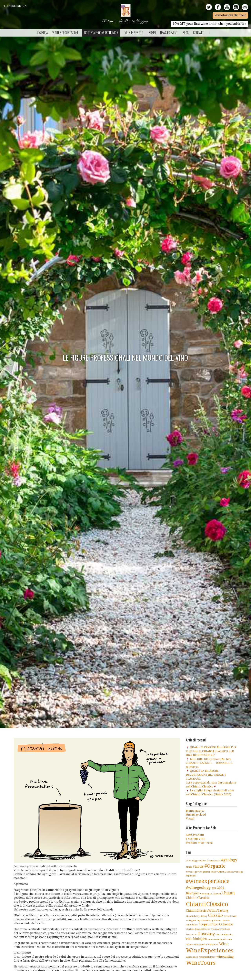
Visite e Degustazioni (65, 32)
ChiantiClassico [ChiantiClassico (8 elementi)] (207, 904)
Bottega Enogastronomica (101, 32)
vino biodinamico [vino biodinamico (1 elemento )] (224, 934)
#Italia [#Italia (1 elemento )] (189, 867)
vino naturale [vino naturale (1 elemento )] (200, 944)
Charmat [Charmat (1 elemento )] (217, 893)
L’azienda (42, 32)
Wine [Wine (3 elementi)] (223, 944)
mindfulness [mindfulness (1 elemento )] (192, 924)
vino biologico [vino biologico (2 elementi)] (196, 939)
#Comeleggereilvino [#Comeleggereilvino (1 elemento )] (196, 860)
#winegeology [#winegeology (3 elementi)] (198, 887)
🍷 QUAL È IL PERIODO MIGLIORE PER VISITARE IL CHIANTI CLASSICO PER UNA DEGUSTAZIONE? (211, 751)
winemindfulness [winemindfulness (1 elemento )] (207, 957)
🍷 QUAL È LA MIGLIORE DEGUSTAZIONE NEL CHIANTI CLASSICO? (206, 774)
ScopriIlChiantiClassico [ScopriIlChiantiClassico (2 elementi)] (216, 924)
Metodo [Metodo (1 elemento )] (226, 920)
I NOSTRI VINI (195, 839)
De (14, 5)
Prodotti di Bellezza (199, 842)
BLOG (186, 32)
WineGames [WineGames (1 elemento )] (192, 957)
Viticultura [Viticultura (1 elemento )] (213, 944)
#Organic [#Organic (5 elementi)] (214, 866)
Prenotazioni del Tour (230, 15)
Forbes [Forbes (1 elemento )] (218, 920)
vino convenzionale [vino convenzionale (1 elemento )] (217, 939)
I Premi (152, 32)
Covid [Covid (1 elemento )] (226, 916)
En (9, 5)
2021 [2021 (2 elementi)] (220, 888)
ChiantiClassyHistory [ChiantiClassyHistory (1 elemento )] (196, 916)
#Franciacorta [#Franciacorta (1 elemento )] (213, 860)
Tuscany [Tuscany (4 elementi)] (206, 933)
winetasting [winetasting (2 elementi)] (225, 956)
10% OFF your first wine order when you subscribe (209, 24)
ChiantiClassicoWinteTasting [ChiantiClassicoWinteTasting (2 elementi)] (207, 910)
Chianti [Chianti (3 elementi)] (228, 893)
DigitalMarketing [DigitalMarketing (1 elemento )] (204, 920)
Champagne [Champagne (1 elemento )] (206, 893)
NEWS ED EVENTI (169, 32)
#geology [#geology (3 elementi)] (229, 860)
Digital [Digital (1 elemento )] (192, 920)
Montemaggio (195, 810)
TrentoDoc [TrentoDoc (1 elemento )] (191, 934)
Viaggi (190, 818)
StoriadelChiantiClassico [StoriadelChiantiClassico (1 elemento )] (198, 929)
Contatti (198, 32)
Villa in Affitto (134, 32)
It (4, 5)
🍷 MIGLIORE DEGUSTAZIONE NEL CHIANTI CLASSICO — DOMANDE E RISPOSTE (209, 762)
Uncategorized (196, 814)
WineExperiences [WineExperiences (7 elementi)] (209, 950)
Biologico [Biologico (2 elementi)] (192, 893)
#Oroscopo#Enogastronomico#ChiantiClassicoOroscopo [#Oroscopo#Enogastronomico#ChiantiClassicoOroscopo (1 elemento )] (214, 872)
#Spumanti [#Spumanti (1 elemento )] (191, 876)
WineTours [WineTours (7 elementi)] (201, 963)
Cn (25, 5)
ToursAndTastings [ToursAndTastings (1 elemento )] (220, 929)
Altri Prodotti (195, 835)
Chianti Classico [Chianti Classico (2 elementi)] (197, 898)
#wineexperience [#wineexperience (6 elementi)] (207, 881)
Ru (19, 5)
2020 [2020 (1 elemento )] (214, 888)
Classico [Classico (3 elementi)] (215, 915)
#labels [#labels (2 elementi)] (198, 866)
